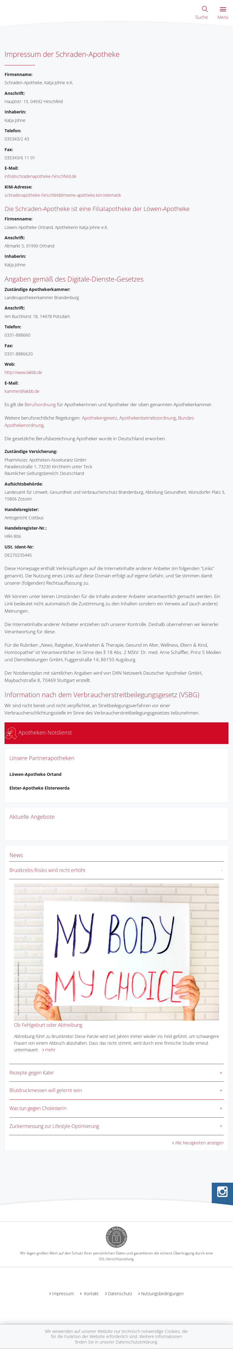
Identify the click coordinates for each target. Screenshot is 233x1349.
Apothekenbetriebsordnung (147, 418)
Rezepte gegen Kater (31, 1072)
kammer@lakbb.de (22, 391)
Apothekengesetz (99, 418)
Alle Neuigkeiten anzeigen (199, 1143)
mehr (50, 1050)
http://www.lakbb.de (23, 372)
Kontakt (91, 1293)
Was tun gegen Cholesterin (37, 1108)
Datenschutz (120, 1293)
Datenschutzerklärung (136, 1342)
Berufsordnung (40, 404)
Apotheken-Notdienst (38, 732)
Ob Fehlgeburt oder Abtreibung (48, 1025)
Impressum (63, 1293)
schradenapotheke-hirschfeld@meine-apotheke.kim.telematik (63, 195)
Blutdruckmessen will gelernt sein (45, 1090)
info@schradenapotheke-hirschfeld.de (40, 176)
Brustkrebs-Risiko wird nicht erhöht (47, 870)
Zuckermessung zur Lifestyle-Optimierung (54, 1126)
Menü (223, 13)
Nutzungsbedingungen (162, 1293)
